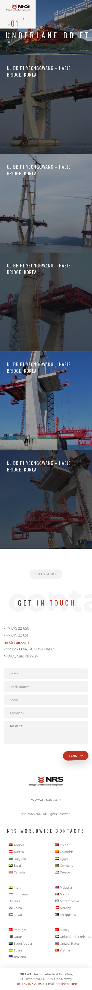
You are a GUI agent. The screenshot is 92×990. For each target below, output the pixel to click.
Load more (45, 574)
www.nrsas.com (46, 799)
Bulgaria (17, 858)
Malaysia (63, 887)
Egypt (61, 858)
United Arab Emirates (73, 936)
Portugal (17, 929)
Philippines (65, 914)
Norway (63, 908)
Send (76, 756)
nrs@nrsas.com (16, 642)
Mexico (62, 894)
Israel (15, 901)
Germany (64, 865)
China (61, 845)
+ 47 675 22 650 (33, 983)
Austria (16, 851)
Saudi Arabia (20, 943)
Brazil (15, 865)
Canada (17, 872)
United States (67, 943)
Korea (15, 908)
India (15, 887)
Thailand (17, 957)
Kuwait (16, 914)
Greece (62, 872)
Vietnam (63, 950)
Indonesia (18, 894)
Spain (15, 950)
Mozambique (67, 901)
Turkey (62, 929)
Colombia (64, 851)
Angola (16, 845)
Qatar (15, 936)
